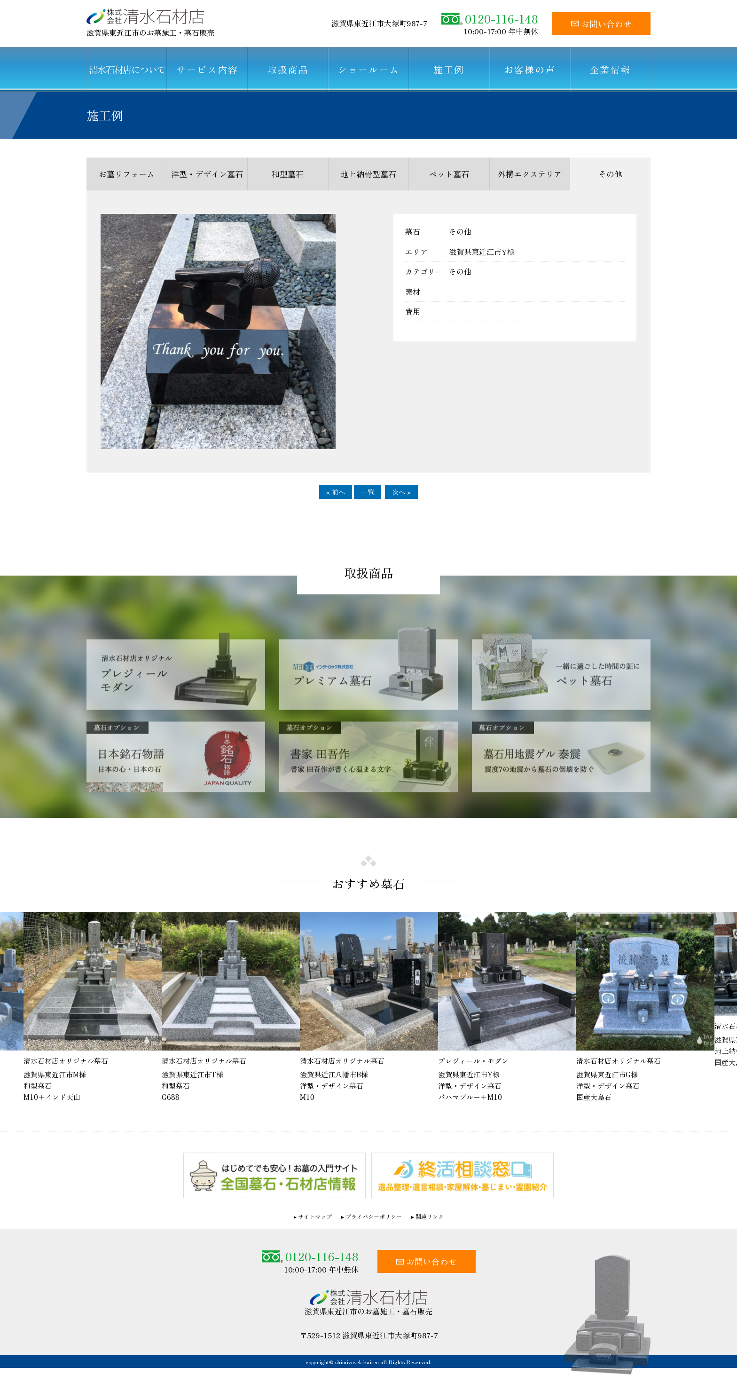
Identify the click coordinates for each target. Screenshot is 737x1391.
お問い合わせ (601, 23)
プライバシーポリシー (373, 1217)
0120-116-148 (489, 18)
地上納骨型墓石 (368, 174)
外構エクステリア (530, 174)
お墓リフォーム (127, 174)
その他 (610, 174)
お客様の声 (530, 69)
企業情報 (610, 69)
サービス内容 (207, 69)
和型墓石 (288, 174)
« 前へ (335, 492)
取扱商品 (288, 69)
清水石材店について (127, 69)
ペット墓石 (449, 174)
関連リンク (430, 1217)
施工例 (448, 69)
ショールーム (368, 69)
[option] (369, 1008)
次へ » (401, 492)
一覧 (367, 492)
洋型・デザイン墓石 (207, 174)
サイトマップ (315, 1217)
